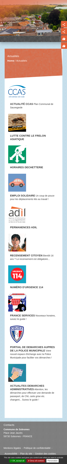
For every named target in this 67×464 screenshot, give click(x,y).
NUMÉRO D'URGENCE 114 (26, 287)
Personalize (53, 461)
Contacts (9, 424)
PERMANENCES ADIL (23, 227)
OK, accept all (17, 461)
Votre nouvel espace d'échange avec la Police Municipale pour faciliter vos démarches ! (31, 354)
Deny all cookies (36, 461)
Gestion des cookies (45, 453)
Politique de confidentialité (37, 448)
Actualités (21, 60)
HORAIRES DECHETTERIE (26, 167)
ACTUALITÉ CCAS (21, 103)
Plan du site (26, 453)
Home (10, 60)
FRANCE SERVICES (22, 315)
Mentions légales (12, 448)
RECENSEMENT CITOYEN (26, 255)
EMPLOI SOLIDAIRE (22, 195)
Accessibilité (11, 453)
